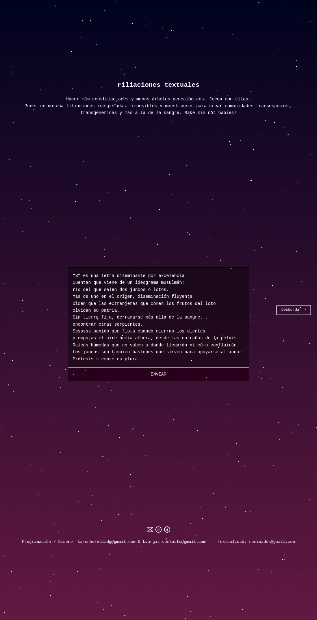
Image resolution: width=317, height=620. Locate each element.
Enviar (158, 374)
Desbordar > (293, 310)
